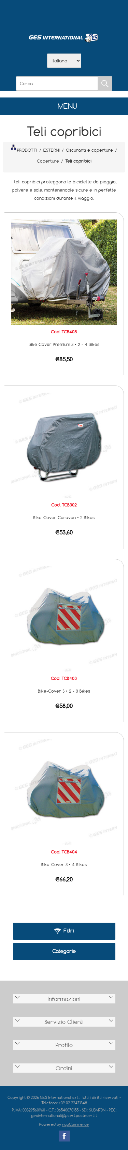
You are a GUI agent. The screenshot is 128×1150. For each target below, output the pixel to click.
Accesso (99, 14)
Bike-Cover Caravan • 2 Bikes (64, 517)
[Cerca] (57, 83)
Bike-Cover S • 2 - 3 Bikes (64, 691)
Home (28, 14)
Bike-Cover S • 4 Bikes (64, 864)
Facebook (64, 1136)
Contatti (81, 14)
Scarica (64, 14)
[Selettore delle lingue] (64, 61)
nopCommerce (75, 1124)
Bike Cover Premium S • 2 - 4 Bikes (64, 344)
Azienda (46, 14)
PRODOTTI (24, 149)
